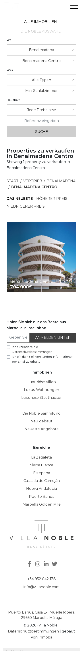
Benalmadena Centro (34, 187)
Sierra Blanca (41, 465)
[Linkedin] (46, 564)
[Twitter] (55, 564)
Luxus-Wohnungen (41, 390)
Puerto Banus (41, 496)
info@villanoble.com (41, 587)
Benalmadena (61, 181)
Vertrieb (32, 181)
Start (13, 181)
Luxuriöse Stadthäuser (41, 397)
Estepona (41, 473)
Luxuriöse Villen (41, 382)
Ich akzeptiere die (32, 349)
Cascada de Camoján (41, 481)
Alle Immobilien (40, 22)
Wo (9, 40)
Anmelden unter (53, 337)
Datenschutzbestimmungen (33, 631)
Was (10, 70)
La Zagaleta (41, 457)
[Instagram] (38, 564)
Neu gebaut (41, 421)
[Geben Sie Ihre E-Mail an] (18, 337)
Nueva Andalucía (41, 488)
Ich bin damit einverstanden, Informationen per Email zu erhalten (42, 359)
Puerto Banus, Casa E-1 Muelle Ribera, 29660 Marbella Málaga (41, 615)
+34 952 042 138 (41, 579)
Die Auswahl (40, 31)
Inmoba (45, 637)
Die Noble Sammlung (41, 413)
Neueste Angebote (42, 429)
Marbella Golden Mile (42, 504)
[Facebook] (29, 564)
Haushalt (13, 100)
